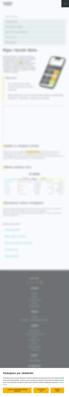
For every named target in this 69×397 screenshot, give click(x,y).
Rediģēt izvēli (57, 390)
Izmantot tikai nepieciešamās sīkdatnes (17, 390)
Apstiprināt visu (41, 390)
